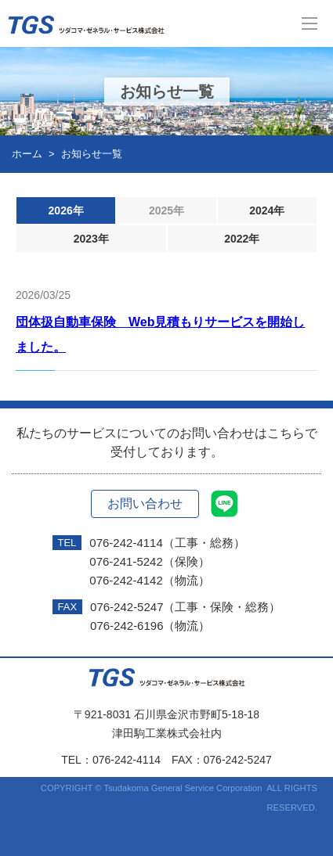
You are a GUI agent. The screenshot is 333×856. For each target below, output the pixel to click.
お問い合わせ (145, 503)
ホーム (27, 154)
